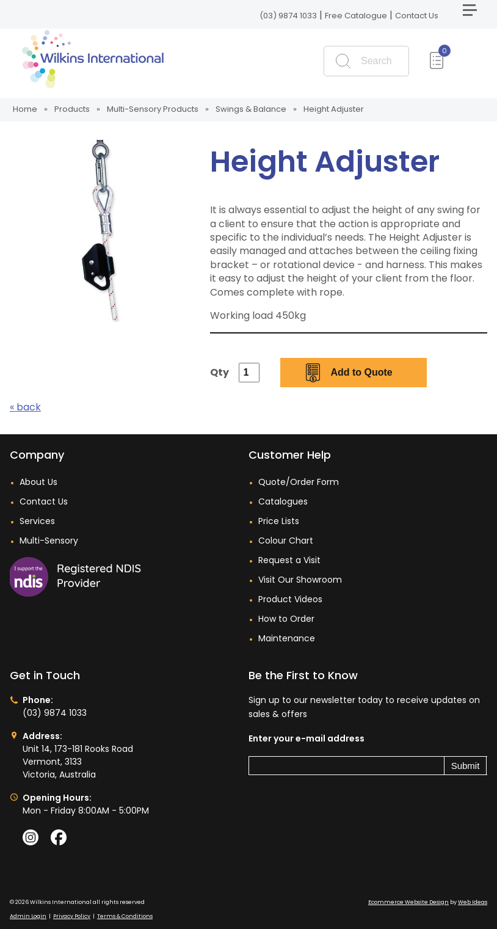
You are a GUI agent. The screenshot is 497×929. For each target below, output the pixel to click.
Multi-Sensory (49, 540)
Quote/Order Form (298, 482)
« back (25, 407)
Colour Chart (285, 540)
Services (37, 521)
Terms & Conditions (125, 916)
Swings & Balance (251, 109)
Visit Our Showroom (300, 580)
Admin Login (28, 916)
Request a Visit (289, 560)
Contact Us (416, 15)
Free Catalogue (356, 15)
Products (72, 109)
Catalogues (283, 501)
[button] (475, 15)
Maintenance (286, 638)
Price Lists (278, 521)
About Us (38, 482)
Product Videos (290, 599)
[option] (101, 231)
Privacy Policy (71, 916)
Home (25, 109)
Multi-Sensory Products (152, 109)
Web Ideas (472, 902)
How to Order (286, 619)
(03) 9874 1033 (288, 15)
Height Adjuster (333, 109)
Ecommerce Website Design (408, 902)
